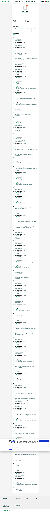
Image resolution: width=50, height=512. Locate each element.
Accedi (47, 1)
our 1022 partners (13, 502)
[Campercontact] (5, 1)
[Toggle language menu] (45, 1)
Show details (10, 510)
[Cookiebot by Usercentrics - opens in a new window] (4, 510)
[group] (25, 35)
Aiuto (42, 1)
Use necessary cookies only (44, 504)
